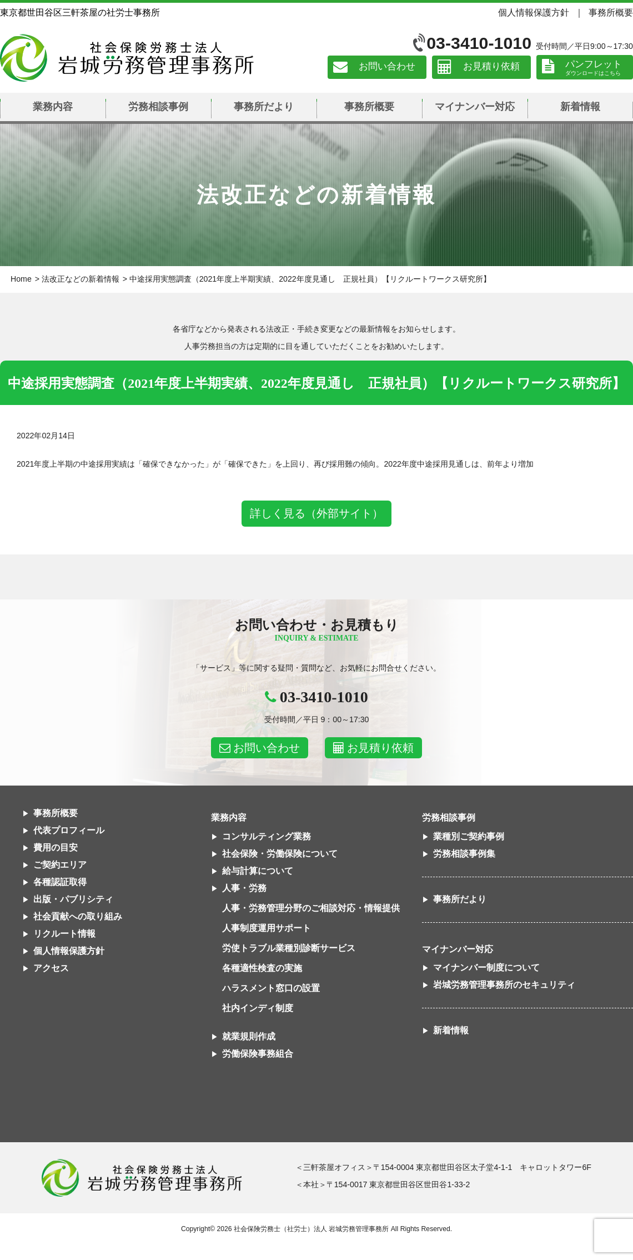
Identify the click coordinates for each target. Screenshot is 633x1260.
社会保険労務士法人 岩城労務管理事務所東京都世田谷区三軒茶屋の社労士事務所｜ (142, 1178)
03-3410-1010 (478, 43)
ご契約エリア (60, 864)
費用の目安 (55, 847)
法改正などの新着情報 (80, 278)
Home (21, 278)
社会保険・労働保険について (280, 853)
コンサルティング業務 (266, 836)
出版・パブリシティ (73, 899)
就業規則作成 (248, 1036)
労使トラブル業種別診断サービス (288, 948)
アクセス (51, 968)
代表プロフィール (68, 830)
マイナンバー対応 (475, 106)
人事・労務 (244, 888)
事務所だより (264, 106)
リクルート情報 (64, 933)
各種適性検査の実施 (262, 968)
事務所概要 (611, 12)
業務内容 (53, 106)
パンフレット (593, 64)
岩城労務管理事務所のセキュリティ (504, 984)
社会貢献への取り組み (77, 916)
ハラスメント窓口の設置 (271, 988)
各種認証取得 (60, 882)
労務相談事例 (158, 106)
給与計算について (257, 871)
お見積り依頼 (491, 67)
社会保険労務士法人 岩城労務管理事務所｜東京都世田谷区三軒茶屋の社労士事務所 (127, 58)
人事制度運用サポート (266, 928)
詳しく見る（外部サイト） (316, 513)
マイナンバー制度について (486, 967)
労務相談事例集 (464, 853)
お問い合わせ (387, 67)
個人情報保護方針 (533, 12)
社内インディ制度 (257, 1008)
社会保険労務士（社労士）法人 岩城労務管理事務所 (311, 1229)
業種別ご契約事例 (468, 836)
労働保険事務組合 (257, 1053)
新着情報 (580, 106)
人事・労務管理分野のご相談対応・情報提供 (311, 908)
